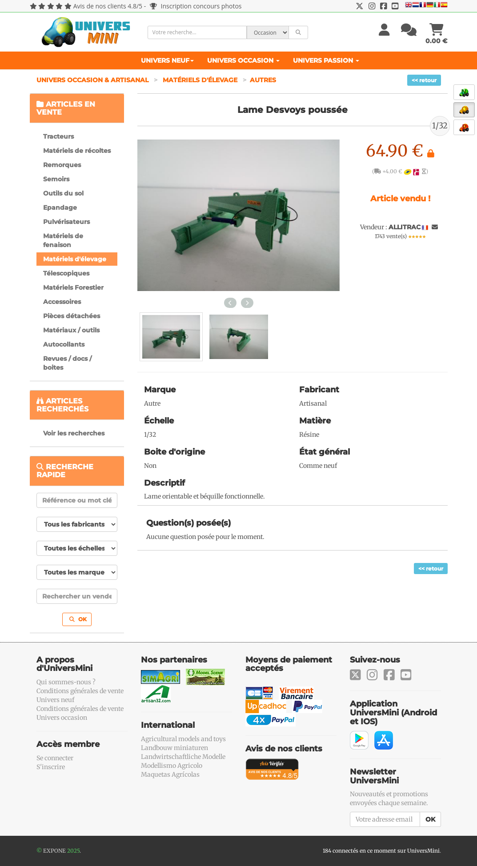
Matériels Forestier (73, 287)
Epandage (60, 208)
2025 (73, 850)
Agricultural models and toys (183, 739)
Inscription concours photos (196, 6)
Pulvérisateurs (66, 222)
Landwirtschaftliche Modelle (183, 757)
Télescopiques (66, 273)
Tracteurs (58, 136)
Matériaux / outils (71, 330)
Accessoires (62, 302)
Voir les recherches (73, 433)
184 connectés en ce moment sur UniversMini (381, 850)
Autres (263, 80)
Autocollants (63, 344)
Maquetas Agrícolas (170, 774)
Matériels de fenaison (63, 240)
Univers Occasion (243, 60)
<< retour (424, 80)
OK (78, 619)
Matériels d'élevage (201, 80)
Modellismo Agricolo (171, 766)
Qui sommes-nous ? (66, 682)
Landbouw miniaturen (174, 748)
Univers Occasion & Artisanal (93, 80)
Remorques (62, 165)
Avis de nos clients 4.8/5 (107, 6)
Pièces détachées (71, 316)
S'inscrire (50, 767)
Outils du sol (63, 193)
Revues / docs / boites (67, 363)
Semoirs (56, 179)
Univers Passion (326, 60)
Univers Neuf (167, 60)
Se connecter (54, 758)
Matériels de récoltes (77, 151)
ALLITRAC (405, 227)
